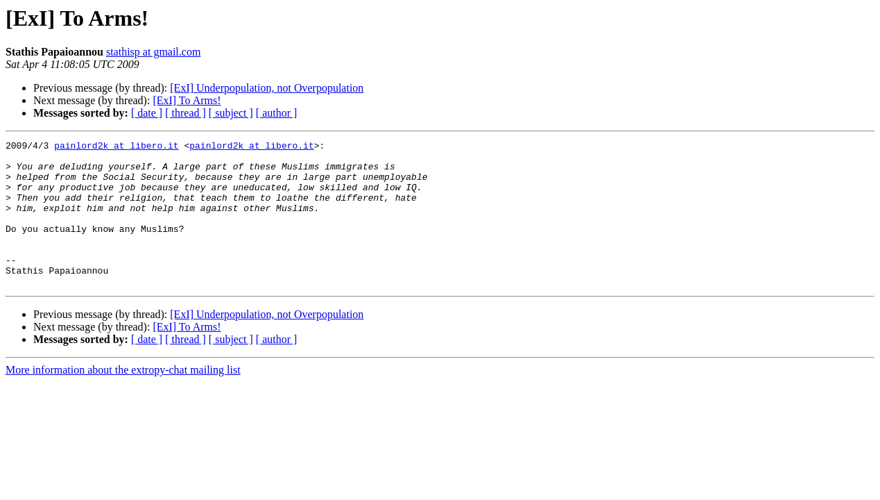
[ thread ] (185, 113)
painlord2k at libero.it (116, 147)
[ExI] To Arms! (187, 100)
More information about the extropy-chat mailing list (123, 399)
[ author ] (276, 113)
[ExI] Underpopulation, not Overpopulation (266, 88)
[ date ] (146, 113)
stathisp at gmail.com (153, 52)
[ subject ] (231, 113)
